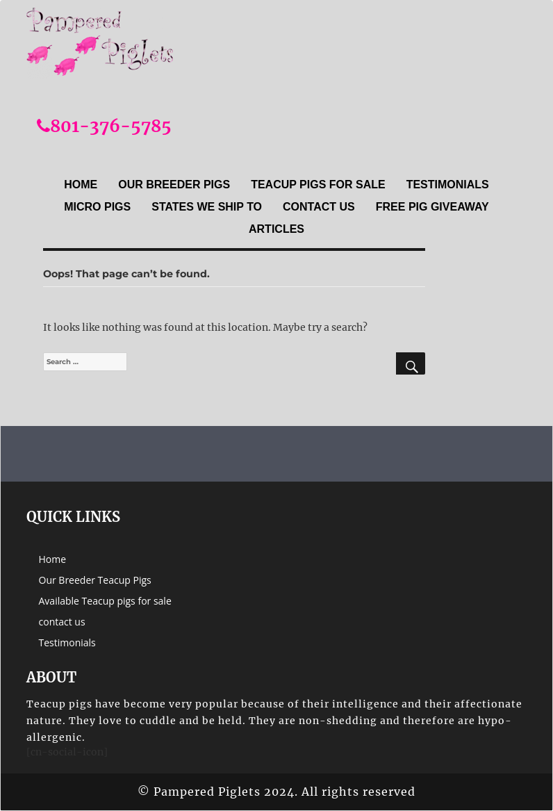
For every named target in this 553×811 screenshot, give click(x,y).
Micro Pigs (97, 207)
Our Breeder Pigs (174, 184)
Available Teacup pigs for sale (105, 600)
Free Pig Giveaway (432, 207)
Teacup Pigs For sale (318, 184)
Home (80, 184)
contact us (319, 207)
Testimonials (447, 184)
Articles (276, 229)
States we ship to (206, 207)
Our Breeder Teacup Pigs (95, 580)
